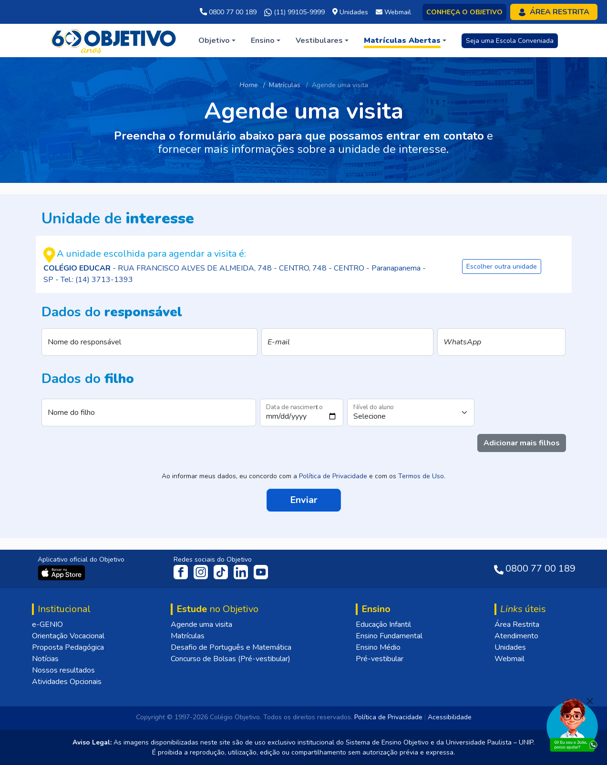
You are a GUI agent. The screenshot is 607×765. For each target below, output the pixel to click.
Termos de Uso (421, 476)
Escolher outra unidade (501, 266)
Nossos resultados (63, 670)
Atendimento (516, 636)
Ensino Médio (378, 647)
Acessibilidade (450, 717)
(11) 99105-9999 (294, 12)
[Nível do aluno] (410, 412)
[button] (217, 40)
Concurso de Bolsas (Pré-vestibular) (230, 659)
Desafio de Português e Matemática (231, 647)
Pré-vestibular (379, 659)
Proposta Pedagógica (68, 647)
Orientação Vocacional (68, 636)
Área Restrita (516, 624)
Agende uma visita (201, 624)
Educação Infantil (383, 624)
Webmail (509, 659)
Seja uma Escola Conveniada (510, 40)
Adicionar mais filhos (522, 443)
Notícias (45, 659)
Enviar (304, 499)
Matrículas (188, 636)
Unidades (510, 647)
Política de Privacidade (333, 476)
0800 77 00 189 (228, 12)
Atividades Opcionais (67, 681)
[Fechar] (590, 701)
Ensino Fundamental (389, 636)
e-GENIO (47, 624)
